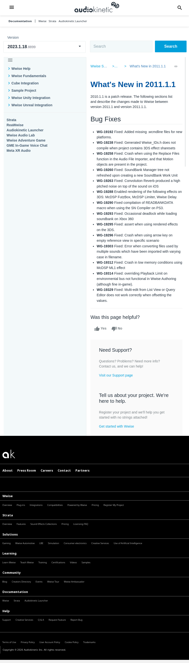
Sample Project (23, 90)
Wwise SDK (101, 66)
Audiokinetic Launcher (25, 130)
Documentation (20, 21)
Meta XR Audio (19, 150)
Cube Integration (25, 83)
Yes (102, 334)
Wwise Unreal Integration (31, 105)
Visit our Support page (118, 381)
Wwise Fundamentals (28, 76)
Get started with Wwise (118, 432)
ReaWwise (15, 125)
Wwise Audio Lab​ (21, 135)
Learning (9, 559)
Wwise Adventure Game (26, 140)
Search (170, 46)
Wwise (7, 501)
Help (6, 616)
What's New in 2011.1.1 (147, 66)
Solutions (10, 540)
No (118, 334)
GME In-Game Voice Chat (27, 145)
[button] (11, 7)
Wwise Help (20, 69)
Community (11, 578)
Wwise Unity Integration (30, 98)
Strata (11, 120)
